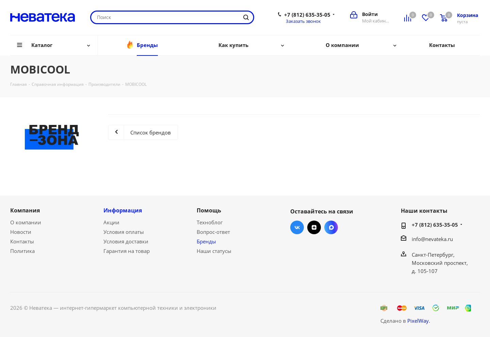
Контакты (22, 241)
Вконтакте (297, 227)
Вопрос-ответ (213, 231)
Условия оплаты (123, 231)
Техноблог (210, 222)
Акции (111, 222)
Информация (122, 210)
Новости (20, 231)
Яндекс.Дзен (314, 227)
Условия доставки (125, 241)
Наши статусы (214, 250)
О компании (25, 222)
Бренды (206, 241)
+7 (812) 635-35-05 (307, 15)
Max (331, 227)
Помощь (209, 210)
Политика (22, 250)
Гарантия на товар (126, 250)
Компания (25, 210)
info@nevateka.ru (432, 239)
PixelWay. (418, 320)
